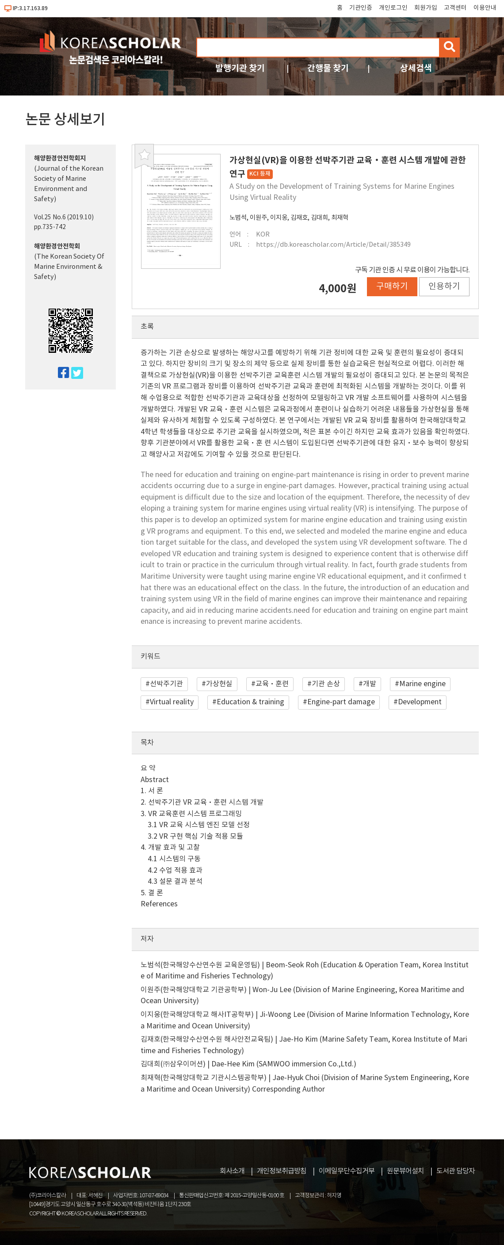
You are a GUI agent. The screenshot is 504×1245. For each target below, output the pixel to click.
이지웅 (278, 218)
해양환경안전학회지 (60, 158)
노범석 (238, 218)
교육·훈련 (272, 684)
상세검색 (416, 68)
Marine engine (422, 684)
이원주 (258, 218)
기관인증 (360, 7)
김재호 (299, 218)
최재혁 (339, 218)
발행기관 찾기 (240, 68)
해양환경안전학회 (57, 246)
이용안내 (484, 7)
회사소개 (232, 1171)
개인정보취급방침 (281, 1171)
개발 (369, 684)
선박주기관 (166, 684)
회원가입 (425, 7)
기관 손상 (326, 684)
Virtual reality (172, 702)
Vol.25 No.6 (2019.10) (64, 217)
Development (420, 702)
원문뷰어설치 (405, 1171)
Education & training (250, 702)
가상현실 (219, 684)
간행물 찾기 (328, 68)
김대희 (319, 218)
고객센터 (455, 7)
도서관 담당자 (455, 1171)
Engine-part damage (341, 702)
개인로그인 (393, 7)
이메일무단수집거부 (346, 1171)
